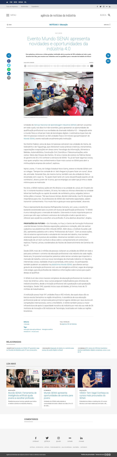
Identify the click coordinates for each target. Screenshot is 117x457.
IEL (25, 2)
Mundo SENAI (29, 138)
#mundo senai (35, 331)
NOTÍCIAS (53, 25)
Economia (81, 348)
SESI (15, 2)
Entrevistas (39, 447)
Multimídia (24, 6)
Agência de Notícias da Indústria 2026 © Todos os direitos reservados (26, 454)
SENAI (20, 2)
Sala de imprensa (67, 447)
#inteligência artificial (47, 329)
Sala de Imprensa (12, 6)
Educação (64, 25)
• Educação (26, 324)
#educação (26, 329)
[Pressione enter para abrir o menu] (7, 15)
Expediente (35, 6)
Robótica (10, 348)
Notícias (32, 447)
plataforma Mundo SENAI (62, 264)
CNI (11, 2)
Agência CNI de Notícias (69, 324)
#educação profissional (35, 329)
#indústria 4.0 (27, 331)
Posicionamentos (55, 447)
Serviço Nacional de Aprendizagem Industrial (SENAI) (55, 125)
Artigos (47, 447)
